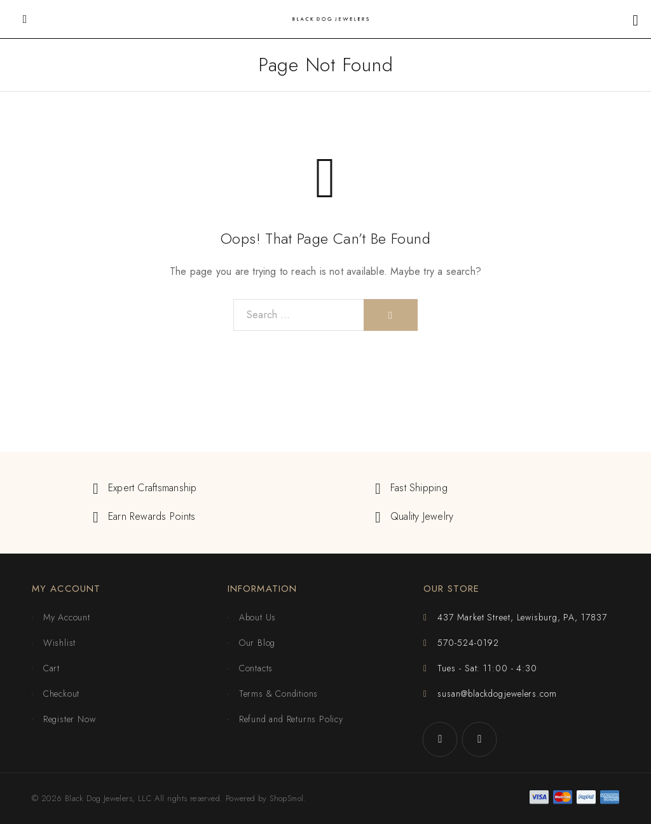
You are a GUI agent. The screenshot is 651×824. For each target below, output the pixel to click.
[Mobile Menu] (25, 19)
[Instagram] (479, 739)
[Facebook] (440, 739)
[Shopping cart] (635, 20)
